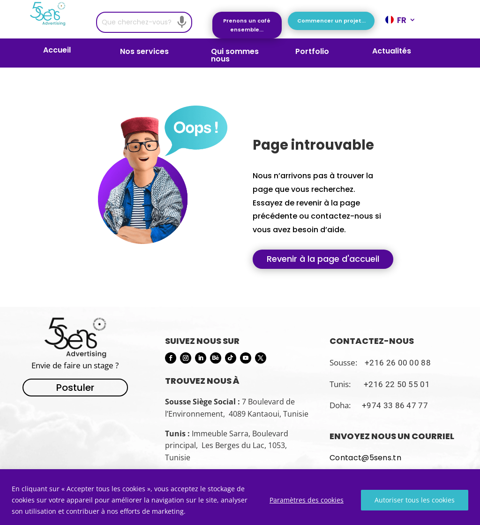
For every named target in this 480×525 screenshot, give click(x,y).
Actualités (391, 52)
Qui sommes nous (235, 55)
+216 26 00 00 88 (398, 362)
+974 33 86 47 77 (395, 405)
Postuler (75, 387)
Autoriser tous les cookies (415, 499)
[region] (240, 497)
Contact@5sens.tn (365, 457)
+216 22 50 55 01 (397, 384)
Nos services (144, 52)
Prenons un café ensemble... (246, 25)
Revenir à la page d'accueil (323, 259)
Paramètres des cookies (307, 499)
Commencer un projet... (331, 20)
